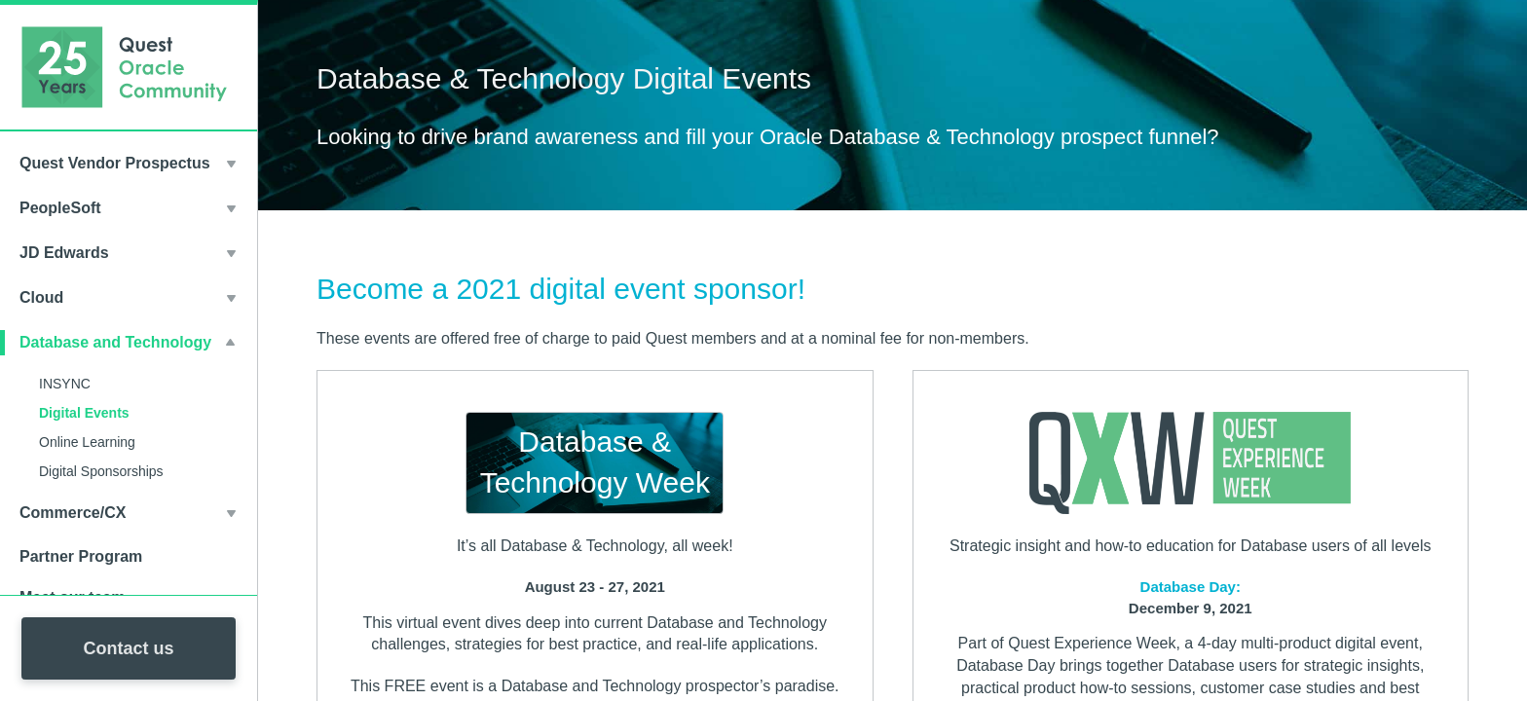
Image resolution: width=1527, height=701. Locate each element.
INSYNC (65, 383)
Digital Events (84, 413)
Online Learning (87, 442)
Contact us (128, 648)
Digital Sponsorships (101, 471)
